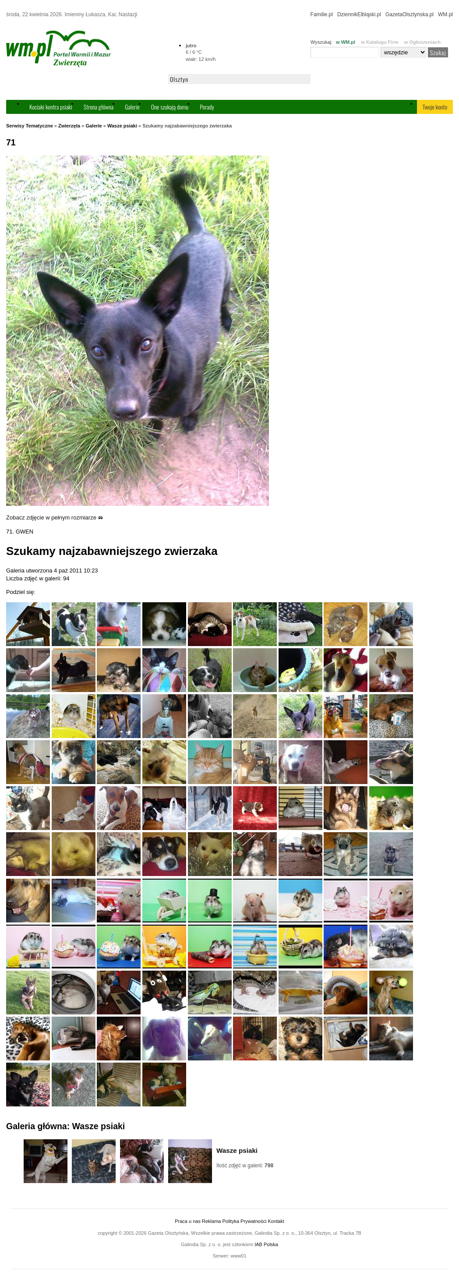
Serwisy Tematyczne (29, 125)
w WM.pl (345, 42)
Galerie (132, 106)
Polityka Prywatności (244, 1221)
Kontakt (276, 1221)
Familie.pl (322, 14)
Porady (207, 106)
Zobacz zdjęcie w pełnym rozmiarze (54, 517)
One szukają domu (169, 106)
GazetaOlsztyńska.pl (409, 14)
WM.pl (445, 14)
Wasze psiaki (122, 125)
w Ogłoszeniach (422, 42)
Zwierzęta (69, 125)
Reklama (211, 1221)
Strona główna (98, 106)
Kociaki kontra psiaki (50, 106)
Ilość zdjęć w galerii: (244, 1165)
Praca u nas (188, 1221)
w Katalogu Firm (380, 42)
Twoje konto (435, 106)
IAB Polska (266, 1244)
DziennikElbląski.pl (359, 14)
